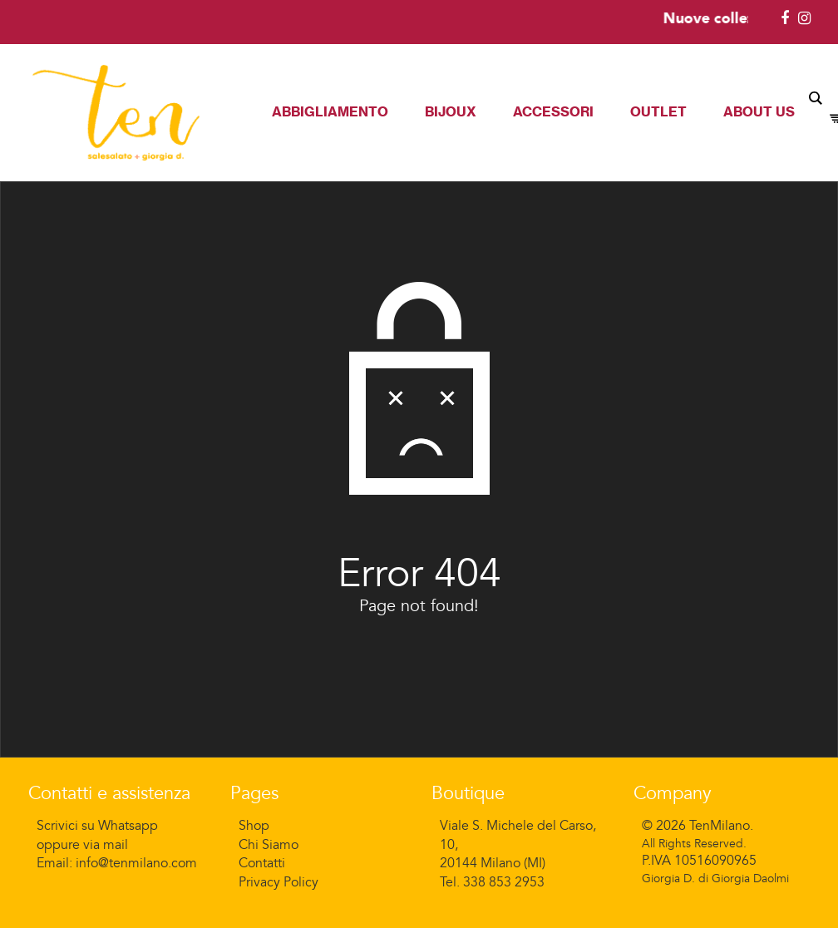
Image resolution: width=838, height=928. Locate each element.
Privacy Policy (278, 882)
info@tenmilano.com (136, 863)
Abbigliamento (330, 111)
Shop (254, 825)
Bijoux (450, 111)
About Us (759, 111)
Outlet (658, 111)
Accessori (553, 111)
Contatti (262, 863)
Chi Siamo (268, 845)
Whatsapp (128, 825)
